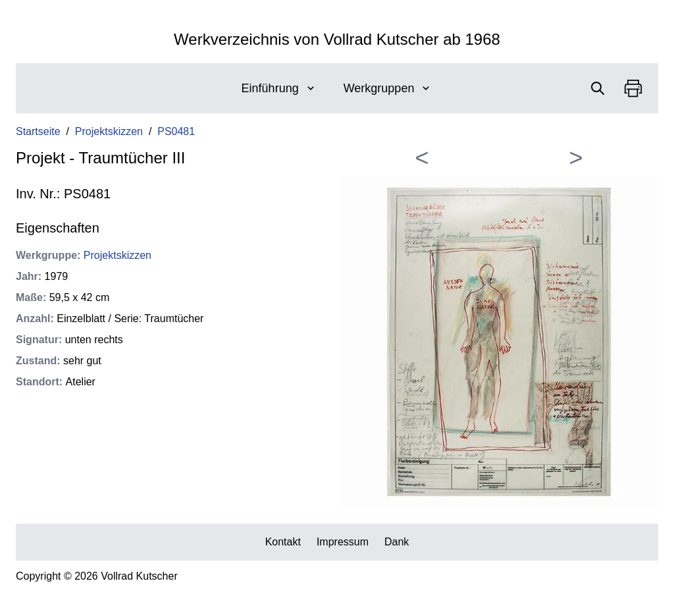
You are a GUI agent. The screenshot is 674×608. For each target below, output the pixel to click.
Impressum (343, 541)
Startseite (38, 131)
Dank (396, 541)
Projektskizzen (109, 131)
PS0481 (176, 131)
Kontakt (283, 541)
